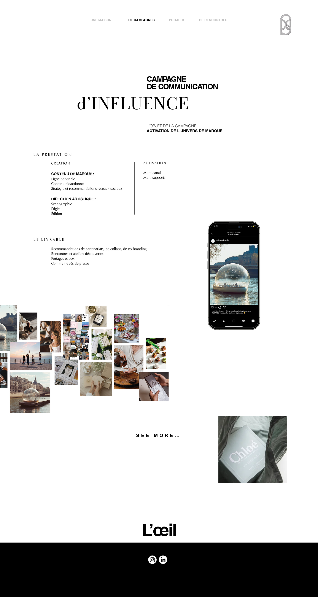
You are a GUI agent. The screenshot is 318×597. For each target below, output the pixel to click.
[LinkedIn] (163, 560)
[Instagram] (152, 560)
